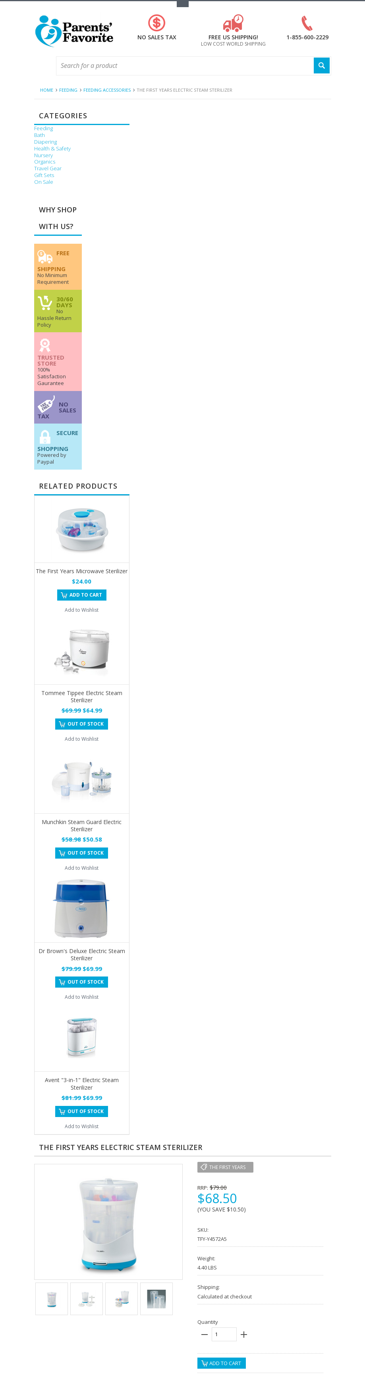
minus (204, 1334)
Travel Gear (48, 168)
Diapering (45, 142)
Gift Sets (44, 175)
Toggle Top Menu (183, 4)
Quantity (207, 1321)
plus (244, 1334)
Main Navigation (41, 66)
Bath (39, 135)
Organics (44, 161)
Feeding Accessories (107, 90)
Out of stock (86, 723)
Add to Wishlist (81, 610)
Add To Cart (86, 594)
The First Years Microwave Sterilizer (81, 571)
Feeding (68, 90)
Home (46, 90)
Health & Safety (52, 148)
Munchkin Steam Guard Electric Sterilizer (82, 825)
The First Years (227, 1167)
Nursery (43, 155)
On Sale (43, 182)
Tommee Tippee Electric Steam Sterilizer (81, 696)
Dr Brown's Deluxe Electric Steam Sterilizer (82, 954)
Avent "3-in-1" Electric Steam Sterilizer (82, 1083)
